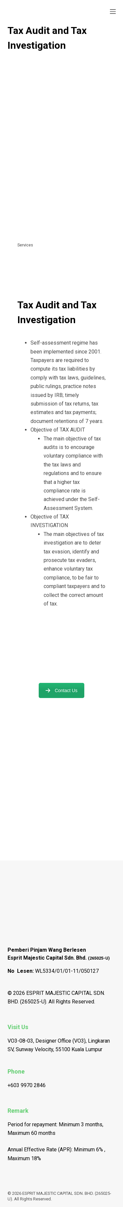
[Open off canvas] (113, 11)
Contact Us (61, 690)
